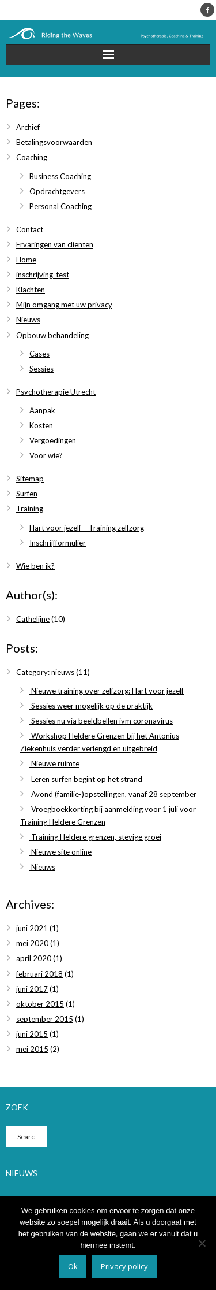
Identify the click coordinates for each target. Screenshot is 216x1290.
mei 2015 (32, 1049)
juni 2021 (32, 928)
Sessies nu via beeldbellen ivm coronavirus (101, 720)
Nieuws (28, 319)
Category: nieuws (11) (53, 672)
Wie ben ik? (35, 565)
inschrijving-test (42, 274)
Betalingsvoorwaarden (54, 142)
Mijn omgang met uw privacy (64, 304)
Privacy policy (124, 1266)
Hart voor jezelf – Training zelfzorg (86, 527)
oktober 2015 (40, 1004)
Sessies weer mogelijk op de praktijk (91, 705)
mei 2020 (32, 943)
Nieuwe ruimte (54, 763)
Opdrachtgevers (57, 191)
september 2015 (44, 1019)
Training (29, 508)
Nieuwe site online (60, 852)
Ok (73, 1266)
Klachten (30, 289)
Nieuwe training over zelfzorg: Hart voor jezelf (106, 690)
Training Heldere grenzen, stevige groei (95, 837)
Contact (29, 229)
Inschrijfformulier (57, 542)
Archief (28, 127)
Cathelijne (33, 619)
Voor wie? (46, 455)
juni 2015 (32, 1034)
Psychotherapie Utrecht (56, 391)
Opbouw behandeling (52, 335)
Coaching (31, 157)
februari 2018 (39, 973)
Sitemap (30, 478)
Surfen (26, 493)
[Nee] (201, 1243)
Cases (39, 353)
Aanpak (42, 410)
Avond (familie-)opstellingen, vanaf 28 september (112, 794)
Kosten (41, 425)
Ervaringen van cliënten (54, 244)
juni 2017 (32, 989)
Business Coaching (60, 176)
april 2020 (33, 958)
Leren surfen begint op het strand (85, 779)
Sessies (41, 368)
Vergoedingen (52, 440)
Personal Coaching (60, 206)
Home (26, 259)
